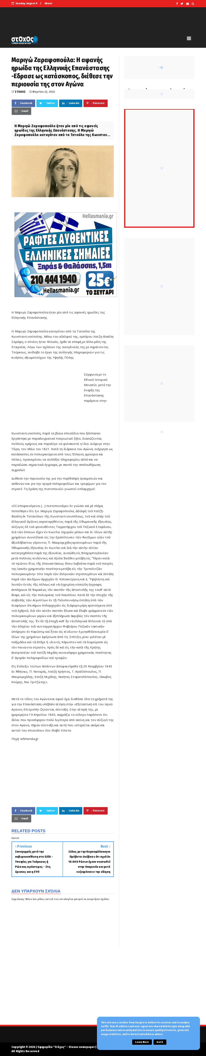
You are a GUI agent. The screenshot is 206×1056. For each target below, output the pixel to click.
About (48, 3)
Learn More (142, 1042)
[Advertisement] (47, 400)
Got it (160, 1042)
